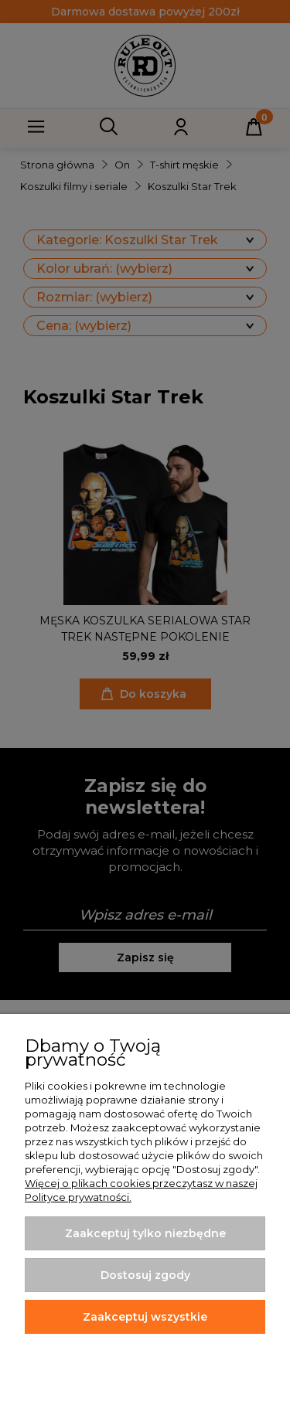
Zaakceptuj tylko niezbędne (145, 1233)
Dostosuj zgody (145, 1275)
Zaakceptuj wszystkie (145, 1317)
